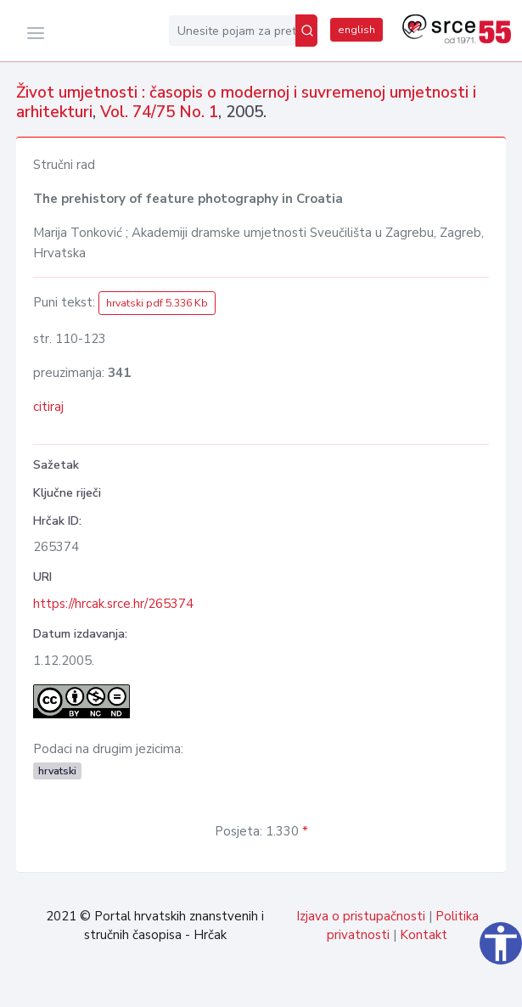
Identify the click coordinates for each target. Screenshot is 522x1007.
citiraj (48, 406)
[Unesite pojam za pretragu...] (232, 30)
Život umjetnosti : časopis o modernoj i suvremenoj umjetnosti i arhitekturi (246, 102)
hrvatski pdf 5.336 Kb (157, 303)
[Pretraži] (306, 30)
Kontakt (423, 934)
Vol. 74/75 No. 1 (159, 112)
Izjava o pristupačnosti (360, 916)
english (356, 30)
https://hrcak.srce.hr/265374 (113, 603)
